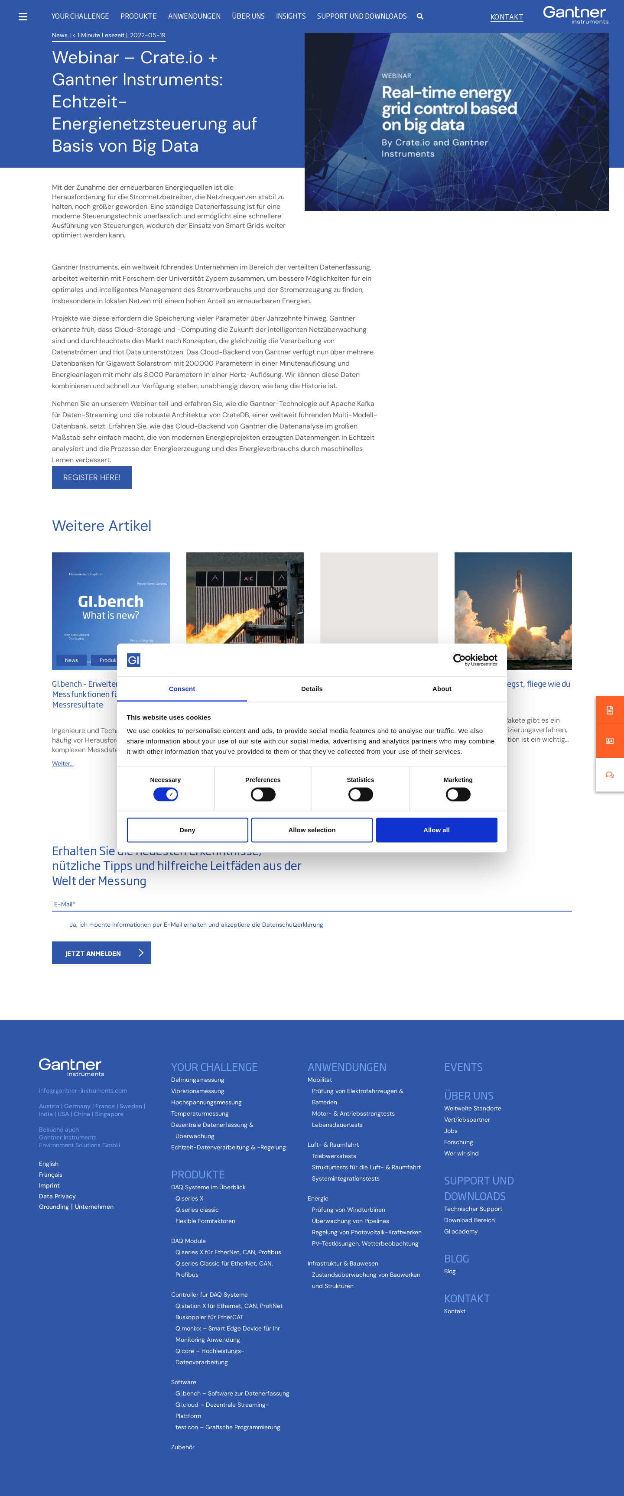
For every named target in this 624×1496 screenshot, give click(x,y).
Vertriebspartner (467, 1119)
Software (183, 1382)
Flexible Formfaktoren (205, 1221)
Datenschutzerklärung (292, 924)
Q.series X (189, 1198)
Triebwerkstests (334, 1156)
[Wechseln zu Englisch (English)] (48, 1164)
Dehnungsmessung (197, 1080)
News (60, 35)
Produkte (138, 15)
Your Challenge (80, 15)
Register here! (91, 477)
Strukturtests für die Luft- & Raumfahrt (366, 1167)
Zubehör (183, 1447)
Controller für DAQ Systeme (209, 1294)
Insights (291, 15)
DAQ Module (188, 1241)
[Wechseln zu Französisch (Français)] (50, 1174)
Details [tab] (312, 688)
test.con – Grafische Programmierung (228, 1427)
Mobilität (320, 1080)
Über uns (248, 15)
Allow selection (311, 830)
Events (463, 1066)
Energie (318, 1198)
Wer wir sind (461, 1153)
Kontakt (507, 16)
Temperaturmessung (200, 1113)
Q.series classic (197, 1210)
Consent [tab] (182, 688)
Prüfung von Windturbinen (348, 1210)
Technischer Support (473, 1209)
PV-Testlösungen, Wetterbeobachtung (365, 1243)
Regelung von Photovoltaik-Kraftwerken (367, 1232)
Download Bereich (469, 1220)
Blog (456, 1258)
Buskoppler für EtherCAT (210, 1317)
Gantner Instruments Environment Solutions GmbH (79, 1141)
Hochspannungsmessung (206, 1102)
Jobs (451, 1131)
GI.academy (461, 1231)
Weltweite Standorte (472, 1108)
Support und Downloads (362, 15)
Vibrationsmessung (197, 1091)
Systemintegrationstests (346, 1178)
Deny (187, 830)
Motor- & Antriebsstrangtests (353, 1113)
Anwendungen (194, 15)
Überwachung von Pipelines (350, 1221)
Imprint (49, 1185)
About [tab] (442, 688)
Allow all (436, 830)
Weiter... (63, 763)
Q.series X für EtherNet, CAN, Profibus (228, 1252)
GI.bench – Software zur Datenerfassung (232, 1393)
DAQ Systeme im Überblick (208, 1187)
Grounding (54, 1206)
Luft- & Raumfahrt (333, 1145)
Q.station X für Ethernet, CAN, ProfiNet (229, 1306)
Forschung (458, 1142)
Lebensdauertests (337, 1125)
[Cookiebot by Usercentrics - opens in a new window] (459, 659)
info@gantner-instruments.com (83, 1090)
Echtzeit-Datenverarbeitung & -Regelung (228, 1147)
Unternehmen (94, 1206)
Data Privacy (57, 1196)
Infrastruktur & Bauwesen (343, 1263)
